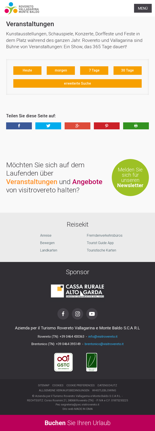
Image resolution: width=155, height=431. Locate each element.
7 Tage (94, 70)
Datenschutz (107, 385)
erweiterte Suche (77, 83)
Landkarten (48, 250)
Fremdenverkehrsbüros (104, 235)
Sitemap (43, 385)
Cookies (58, 385)
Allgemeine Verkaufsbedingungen (64, 390)
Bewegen (47, 243)
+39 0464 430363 (72, 337)
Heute (27, 70)
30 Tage (127, 70)
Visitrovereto (21, 8)
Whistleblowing (104, 390)
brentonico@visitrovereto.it (104, 344)
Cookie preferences (80, 385)
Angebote (87, 182)
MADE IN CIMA (83, 408)
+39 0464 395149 (68, 344)
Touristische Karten (101, 250)
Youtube (92, 314)
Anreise (46, 235)
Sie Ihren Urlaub (78, 423)
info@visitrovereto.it (102, 337)
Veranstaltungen (31, 182)
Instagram (77, 314)
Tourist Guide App (100, 243)
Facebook (63, 314)
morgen (61, 70)
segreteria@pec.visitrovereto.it (80, 404)
